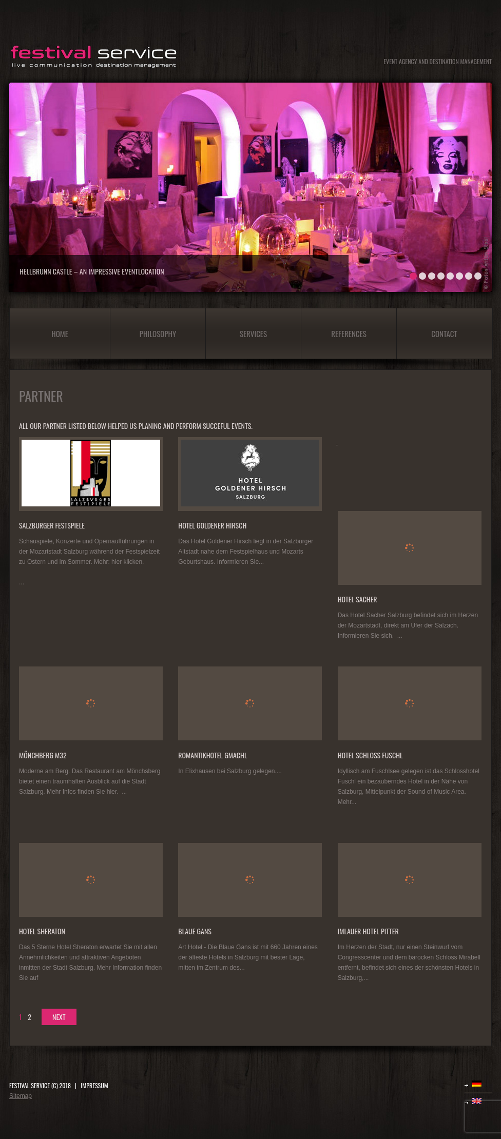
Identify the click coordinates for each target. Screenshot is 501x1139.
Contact (444, 333)
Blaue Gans (194, 931)
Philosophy (158, 333)
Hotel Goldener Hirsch (212, 525)
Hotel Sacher (357, 599)
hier (112, 791)
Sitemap (20, 1095)
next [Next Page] (59, 1016)
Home (59, 333)
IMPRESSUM (94, 1085)
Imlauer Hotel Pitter (368, 931)
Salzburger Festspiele (52, 525)
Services (253, 333)
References (349, 333)
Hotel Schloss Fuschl (370, 755)
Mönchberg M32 (43, 755)
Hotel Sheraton (42, 931)
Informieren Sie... (240, 561)
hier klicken (126, 561)
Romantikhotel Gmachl (212, 755)
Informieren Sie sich (365, 635)
